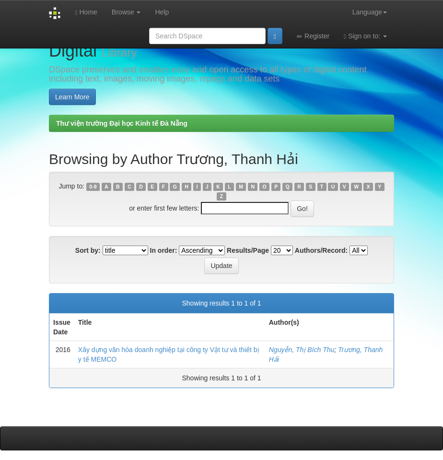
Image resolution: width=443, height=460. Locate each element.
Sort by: (88, 250)
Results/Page (248, 250)
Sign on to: (365, 36)
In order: (163, 250)
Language (369, 12)
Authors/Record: (321, 250)
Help (162, 12)
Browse (126, 12)
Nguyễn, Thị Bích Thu (302, 350)
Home (86, 12)
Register (313, 36)
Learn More (72, 97)
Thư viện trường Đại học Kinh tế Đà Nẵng (121, 123)
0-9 (92, 186)
